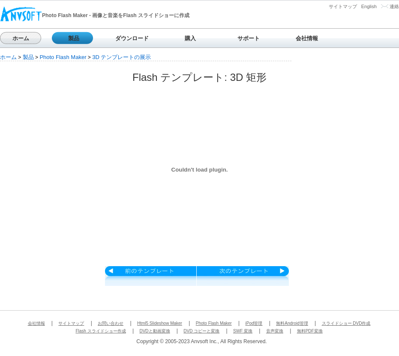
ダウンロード (132, 38)
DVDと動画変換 (154, 331)
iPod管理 (253, 323)
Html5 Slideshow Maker (159, 323)
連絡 (394, 6)
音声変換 (274, 331)
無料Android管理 (292, 323)
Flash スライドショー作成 (100, 331)
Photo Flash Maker (62, 57)
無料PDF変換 (310, 331)
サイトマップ (343, 6)
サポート (248, 38)
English (369, 6)
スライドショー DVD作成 (346, 323)
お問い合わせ (110, 323)
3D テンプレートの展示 (121, 57)
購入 (190, 38)
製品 (73, 38)
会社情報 (307, 38)
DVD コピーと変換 (201, 331)
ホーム (20, 38)
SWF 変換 (242, 331)
